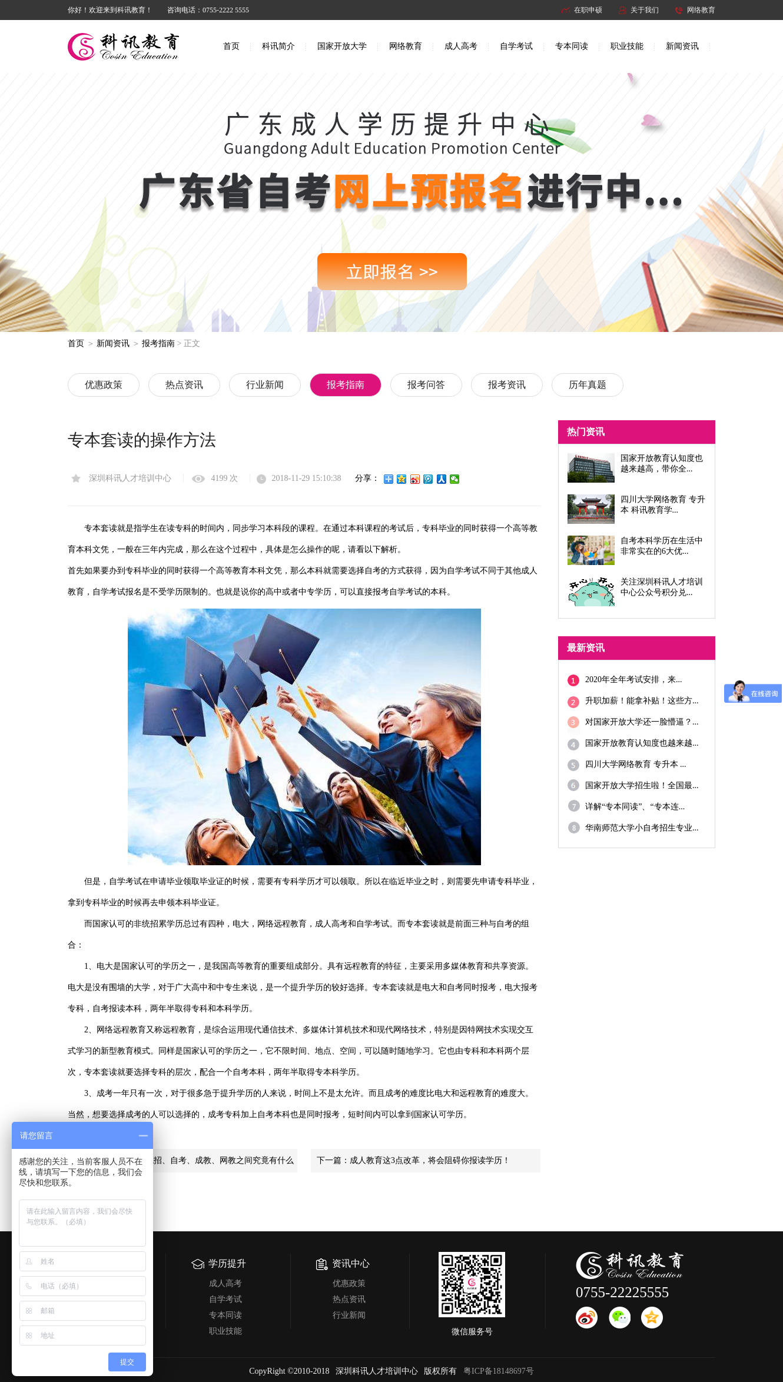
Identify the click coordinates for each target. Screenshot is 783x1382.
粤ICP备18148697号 (498, 1371)
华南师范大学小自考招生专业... (642, 827)
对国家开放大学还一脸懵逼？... (642, 721)
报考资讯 (507, 385)
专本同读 (571, 46)
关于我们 (645, 10)
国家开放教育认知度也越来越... (642, 743)
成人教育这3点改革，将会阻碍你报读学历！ (430, 1160)
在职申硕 (588, 10)
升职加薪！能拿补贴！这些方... (642, 700)
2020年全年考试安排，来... (633, 679)
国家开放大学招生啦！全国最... (642, 785)
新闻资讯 (682, 46)
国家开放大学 (342, 46)
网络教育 (701, 10)
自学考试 (516, 46)
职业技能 (627, 46)
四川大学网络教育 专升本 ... (635, 764)
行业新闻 (265, 385)
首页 (231, 46)
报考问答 (426, 385)
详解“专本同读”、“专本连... (635, 806)
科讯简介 (278, 46)
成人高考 (460, 46)
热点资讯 (184, 385)
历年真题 (587, 385)
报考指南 (158, 343)
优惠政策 (103, 385)
